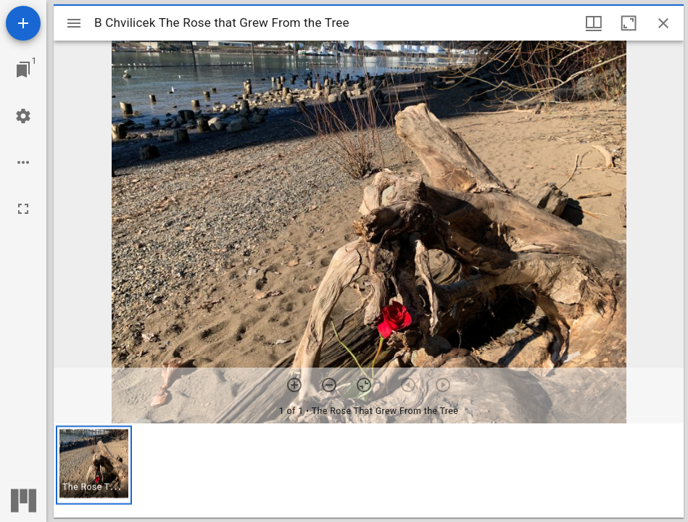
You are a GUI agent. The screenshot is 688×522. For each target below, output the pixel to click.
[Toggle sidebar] (74, 23)
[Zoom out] (329, 385)
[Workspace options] (23, 162)
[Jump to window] (23, 69)
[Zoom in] (294, 385)
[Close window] (663, 23)
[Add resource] (23, 23)
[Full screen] (23, 208)
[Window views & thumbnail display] (593, 23)
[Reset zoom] (364, 385)
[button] (93, 465)
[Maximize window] (628, 23)
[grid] (369, 470)
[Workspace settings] (23, 116)
